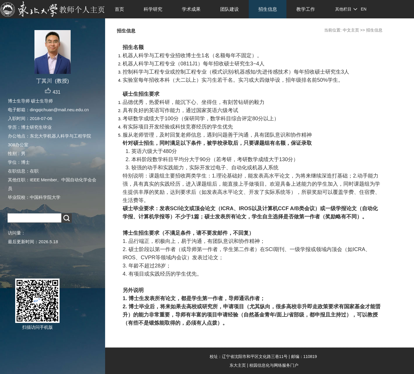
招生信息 (267, 9)
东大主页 (237, 365)
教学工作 (305, 9)
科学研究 (153, 9)
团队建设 (229, 9)
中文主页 (351, 30)
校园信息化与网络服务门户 (273, 365)
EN (363, 9)
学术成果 (191, 9)
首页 (119, 9)
